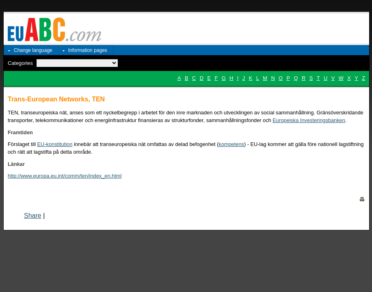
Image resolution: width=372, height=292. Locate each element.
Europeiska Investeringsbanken (309, 120)
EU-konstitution (55, 144)
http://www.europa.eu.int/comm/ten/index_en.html (64, 176)
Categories (20, 63)
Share (32, 215)
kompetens (231, 144)
